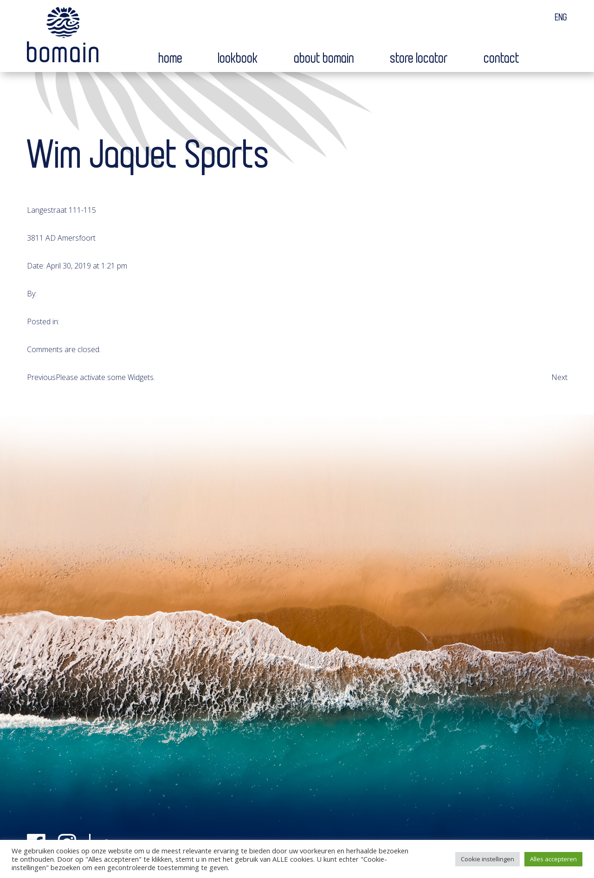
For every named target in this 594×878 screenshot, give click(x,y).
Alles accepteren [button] (553, 859)
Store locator (419, 59)
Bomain (62, 36)
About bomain (324, 59)
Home (171, 59)
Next (559, 377)
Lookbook (238, 59)
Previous (41, 377)
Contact (502, 59)
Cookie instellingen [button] (487, 859)
